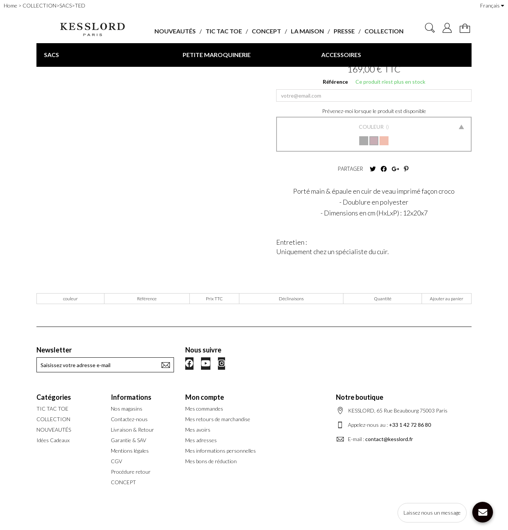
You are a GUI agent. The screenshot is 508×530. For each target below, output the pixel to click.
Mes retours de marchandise (217, 419)
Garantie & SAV (128, 440)
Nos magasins (126, 408)
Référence (335, 81)
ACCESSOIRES (341, 54)
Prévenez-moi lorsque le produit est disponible (374, 111)
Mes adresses (201, 440)
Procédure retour (131, 471)
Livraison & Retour (132, 429)
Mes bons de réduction (211, 461)
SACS (51, 54)
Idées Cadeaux (53, 440)
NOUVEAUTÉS (175, 31)
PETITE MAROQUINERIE (217, 54)
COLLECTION (384, 31)
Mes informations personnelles (220, 450)
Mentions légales (130, 450)
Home (10, 5)
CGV (116, 461)
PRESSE (344, 31)
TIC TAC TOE (224, 31)
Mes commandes (204, 408)
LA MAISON (307, 31)
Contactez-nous (129, 419)
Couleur (372, 126)
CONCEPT (266, 31)
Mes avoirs (197, 429)
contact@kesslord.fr (389, 439)
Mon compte (204, 397)
